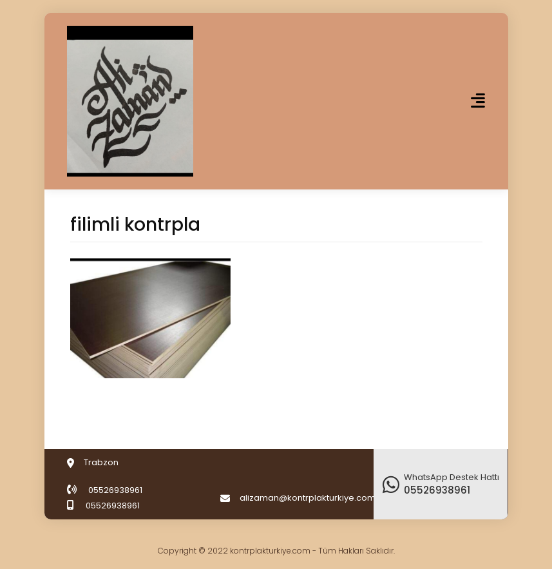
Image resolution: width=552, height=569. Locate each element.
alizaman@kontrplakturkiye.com (308, 498)
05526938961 (115, 490)
